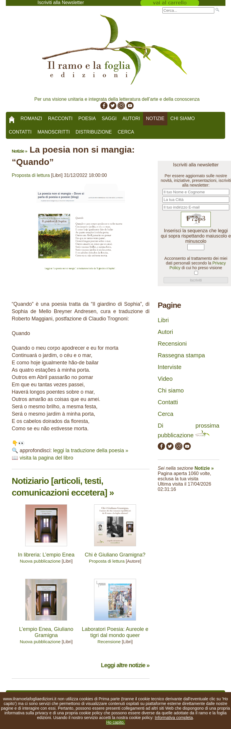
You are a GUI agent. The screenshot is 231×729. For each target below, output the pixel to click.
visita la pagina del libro (46, 458)
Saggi (109, 118)
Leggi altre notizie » (125, 665)
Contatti (20, 131)
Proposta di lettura (31, 175)
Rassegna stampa (181, 355)
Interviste (169, 367)
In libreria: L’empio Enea (46, 555)
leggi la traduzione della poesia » (90, 450)
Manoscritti (54, 131)
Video (165, 378)
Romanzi (31, 118)
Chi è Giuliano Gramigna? (115, 555)
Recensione (108, 641)
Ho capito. (115, 722)
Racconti (60, 118)
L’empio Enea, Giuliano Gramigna (46, 632)
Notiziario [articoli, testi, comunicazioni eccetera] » (63, 486)
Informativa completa (174, 717)
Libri (163, 320)
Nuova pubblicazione (40, 561)
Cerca (126, 131)
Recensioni (172, 343)
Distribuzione (94, 131)
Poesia (87, 118)
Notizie (155, 118)
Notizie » (19, 150)
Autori (131, 118)
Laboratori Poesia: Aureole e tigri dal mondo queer (115, 632)
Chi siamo (182, 118)
